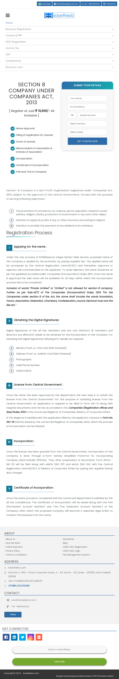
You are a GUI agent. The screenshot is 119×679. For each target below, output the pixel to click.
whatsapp (44, 4)
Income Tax (12, 48)
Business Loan (14, 67)
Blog (64, 542)
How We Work (12, 542)
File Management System (76, 554)
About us (9, 539)
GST (8, 54)
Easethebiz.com (31, 673)
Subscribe (59, 661)
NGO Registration (16, 41)
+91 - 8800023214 (91, 4)
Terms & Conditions (15, 554)
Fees (13, 614)
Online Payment (13, 546)
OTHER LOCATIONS (19, 585)
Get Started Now (87, 141)
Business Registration (18, 29)
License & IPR (14, 35)
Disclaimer (68, 539)
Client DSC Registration (74, 546)
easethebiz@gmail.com (66, 4)
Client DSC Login (71, 550)
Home (9, 22)
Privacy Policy (12, 550)
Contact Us (109, 4)
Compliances (13, 60)
